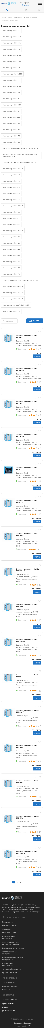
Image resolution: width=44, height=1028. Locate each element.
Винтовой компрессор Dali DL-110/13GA (27, 605)
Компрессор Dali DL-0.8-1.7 (13, 169)
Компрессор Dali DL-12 (11, 181)
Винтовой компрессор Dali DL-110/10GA (27, 534)
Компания (6, 990)
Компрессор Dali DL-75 (11, 136)
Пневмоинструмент (9, 925)
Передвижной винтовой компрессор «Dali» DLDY (21, 280)
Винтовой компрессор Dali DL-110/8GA (27, 676)
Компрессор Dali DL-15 (11, 49)
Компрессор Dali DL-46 (11, 249)
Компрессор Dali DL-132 (12, 43)
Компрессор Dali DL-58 (11, 255)
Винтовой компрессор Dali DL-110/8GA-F (27, 711)
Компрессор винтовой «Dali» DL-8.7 (16, 305)
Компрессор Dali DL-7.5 (11, 130)
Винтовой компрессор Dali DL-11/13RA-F (27, 435)
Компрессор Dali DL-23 (11, 311)
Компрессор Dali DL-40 (11, 243)
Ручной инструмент (9, 973)
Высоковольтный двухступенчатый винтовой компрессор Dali (20, 155)
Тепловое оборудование (11, 969)
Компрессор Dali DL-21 (11, 218)
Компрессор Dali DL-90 (11, 142)
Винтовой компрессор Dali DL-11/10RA (27, 336)
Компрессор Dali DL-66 (11, 262)
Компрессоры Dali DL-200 (12, 74)
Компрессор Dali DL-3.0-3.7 (13, 231)
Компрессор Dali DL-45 (11, 117)
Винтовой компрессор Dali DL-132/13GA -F (27, 852)
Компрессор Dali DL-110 (12, 37)
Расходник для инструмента (13, 948)
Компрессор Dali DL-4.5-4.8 (13, 286)
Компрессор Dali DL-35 (11, 237)
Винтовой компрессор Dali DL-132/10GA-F (27, 782)
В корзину (37, 356)
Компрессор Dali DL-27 (11, 224)
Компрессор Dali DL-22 (11, 80)
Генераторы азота (9, 933)
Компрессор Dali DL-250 (12, 86)
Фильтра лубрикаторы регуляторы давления (10, 943)
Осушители (6, 929)
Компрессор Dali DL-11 (11, 30)
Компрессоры (7, 922)
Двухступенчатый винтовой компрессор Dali (19, 162)
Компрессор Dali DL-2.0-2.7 (13, 206)
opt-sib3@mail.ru (8, 1003)
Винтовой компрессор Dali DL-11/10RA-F (27, 369)
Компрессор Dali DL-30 (11, 92)
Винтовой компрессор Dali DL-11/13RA (27, 402)
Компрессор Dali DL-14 (11, 193)
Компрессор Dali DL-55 (11, 123)
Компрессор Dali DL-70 (11, 268)
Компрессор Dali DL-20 (11, 212)
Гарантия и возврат (9, 986)
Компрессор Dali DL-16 (11, 200)
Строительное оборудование (7, 964)
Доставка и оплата (9, 982)
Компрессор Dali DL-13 (11, 187)
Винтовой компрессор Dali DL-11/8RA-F (27, 501)
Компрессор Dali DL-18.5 (12, 61)
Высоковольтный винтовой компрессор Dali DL (20, 148)
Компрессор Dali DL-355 (12, 105)
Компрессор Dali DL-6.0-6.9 (13, 299)
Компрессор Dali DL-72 (11, 274)
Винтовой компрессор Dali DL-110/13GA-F (27, 640)
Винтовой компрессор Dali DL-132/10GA (27, 746)
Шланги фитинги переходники (8, 937)
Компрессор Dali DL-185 (12, 68)
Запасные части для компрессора (9, 953)
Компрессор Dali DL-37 (11, 111)
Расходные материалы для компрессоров (12, 958)
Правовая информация (23, 1023)
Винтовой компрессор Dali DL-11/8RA (27, 468)
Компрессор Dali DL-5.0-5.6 (13, 293)
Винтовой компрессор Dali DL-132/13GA (27, 817)
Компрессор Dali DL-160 (12, 55)
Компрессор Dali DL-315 (12, 99)
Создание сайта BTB (23, 1026)
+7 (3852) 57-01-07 (9, 1000)
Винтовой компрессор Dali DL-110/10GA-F (27, 570)
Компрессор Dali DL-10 (11, 175)
